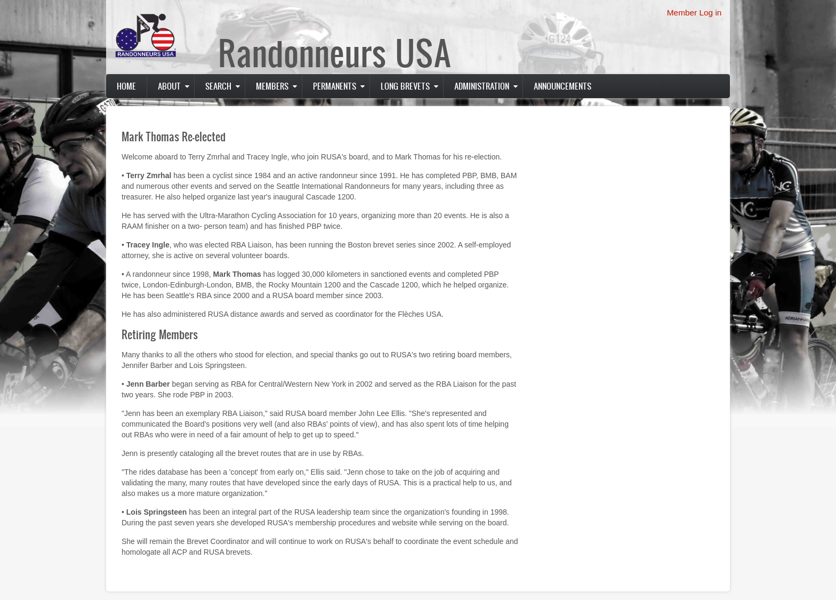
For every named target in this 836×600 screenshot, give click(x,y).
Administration (481, 86)
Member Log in (694, 12)
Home (126, 86)
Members (272, 86)
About (169, 86)
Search (218, 86)
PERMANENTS (334, 86)
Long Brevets (405, 86)
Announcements (562, 86)
